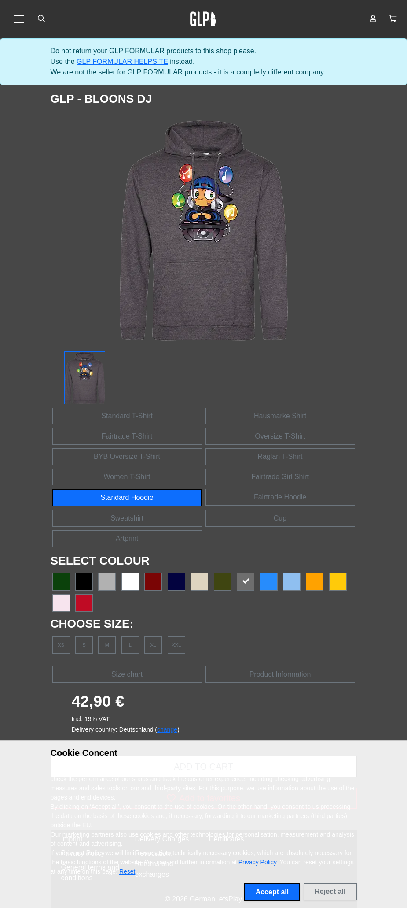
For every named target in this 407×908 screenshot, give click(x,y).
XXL (176, 645)
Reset (127, 871)
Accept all (272, 892)
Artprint (127, 538)
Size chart (127, 674)
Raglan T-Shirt (280, 456)
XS (61, 645)
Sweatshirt (126, 518)
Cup (280, 518)
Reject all (330, 891)
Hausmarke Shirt (280, 416)
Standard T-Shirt (126, 416)
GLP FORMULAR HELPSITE (122, 61)
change (167, 729)
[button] (392, 19)
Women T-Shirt (126, 476)
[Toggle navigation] (19, 19)
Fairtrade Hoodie (280, 497)
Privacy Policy (257, 862)
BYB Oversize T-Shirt (127, 456)
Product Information (280, 674)
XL (153, 645)
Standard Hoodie (126, 497)
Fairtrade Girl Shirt (280, 476)
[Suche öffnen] (41, 19)
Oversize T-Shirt (280, 436)
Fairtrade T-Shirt (127, 436)
